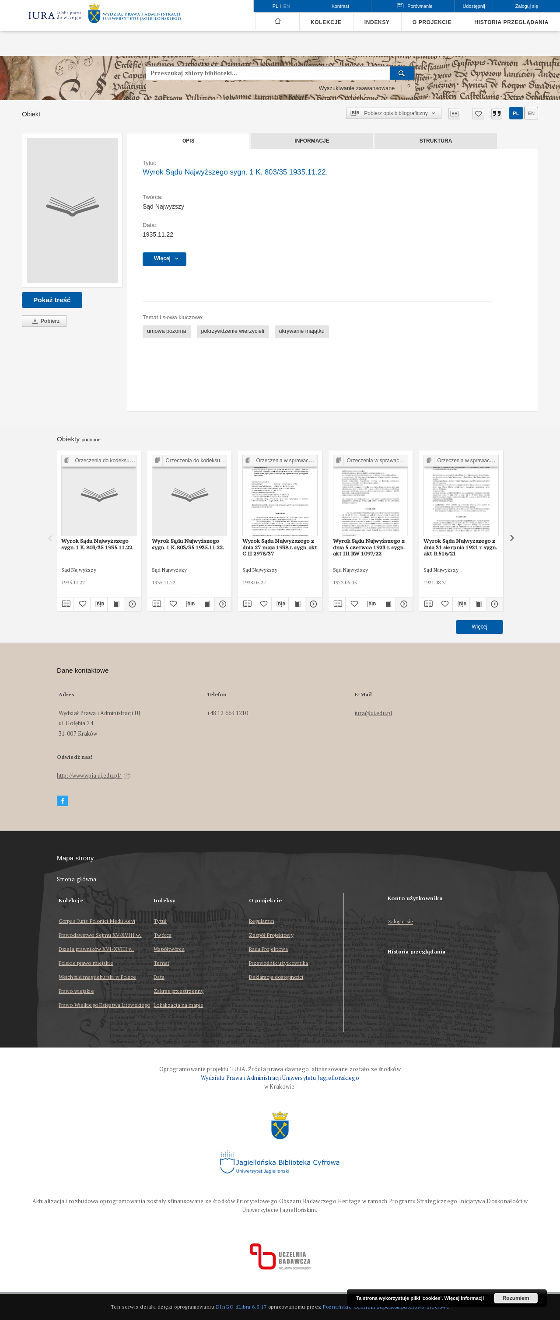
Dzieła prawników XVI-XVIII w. (96, 949)
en (531, 113)
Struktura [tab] (436, 141)
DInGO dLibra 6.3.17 (241, 1306)
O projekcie (432, 22)
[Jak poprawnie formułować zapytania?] (409, 88)
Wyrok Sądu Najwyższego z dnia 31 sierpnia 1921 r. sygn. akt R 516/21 (460, 547)
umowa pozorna (166, 331)
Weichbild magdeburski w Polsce (97, 977)
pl (516, 113)
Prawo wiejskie (76, 991)
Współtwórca (169, 949)
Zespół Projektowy (271, 935)
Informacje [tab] (311, 141)
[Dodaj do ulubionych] (478, 113)
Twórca (163, 935)
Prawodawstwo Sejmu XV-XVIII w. (100, 935)
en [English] (287, 6)
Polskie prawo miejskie (86, 963)
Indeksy (377, 22)
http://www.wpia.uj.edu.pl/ (93, 775)
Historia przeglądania (511, 22)
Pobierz (44, 321)
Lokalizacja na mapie (178, 1005)
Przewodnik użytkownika (278, 963)
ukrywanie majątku (302, 331)
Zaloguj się (400, 922)
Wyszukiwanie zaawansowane (357, 88)
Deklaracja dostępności (276, 977)
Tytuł (160, 921)
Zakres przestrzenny (178, 991)
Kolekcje (326, 22)
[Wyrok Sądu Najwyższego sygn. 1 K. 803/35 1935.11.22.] (72, 210)
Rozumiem (516, 1298)
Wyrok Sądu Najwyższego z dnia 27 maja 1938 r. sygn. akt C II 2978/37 (279, 547)
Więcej (479, 627)
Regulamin (261, 921)
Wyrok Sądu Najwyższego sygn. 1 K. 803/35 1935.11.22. (97, 544)
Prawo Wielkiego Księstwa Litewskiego (104, 1005)
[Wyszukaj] (402, 73)
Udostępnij (473, 6)
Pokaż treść (52, 300)
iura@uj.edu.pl (373, 713)
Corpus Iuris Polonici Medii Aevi (97, 921)
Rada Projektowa (268, 949)
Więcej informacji (464, 1298)
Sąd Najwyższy (163, 206)
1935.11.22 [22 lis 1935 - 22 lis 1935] (158, 234)
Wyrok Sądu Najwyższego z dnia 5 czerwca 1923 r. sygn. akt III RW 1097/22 (369, 547)
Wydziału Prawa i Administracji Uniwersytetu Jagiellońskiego (280, 1078)
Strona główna (77, 879)
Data (159, 977)
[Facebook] (62, 801)
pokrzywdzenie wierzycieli (232, 331)
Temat (161, 963)
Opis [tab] (188, 141)
